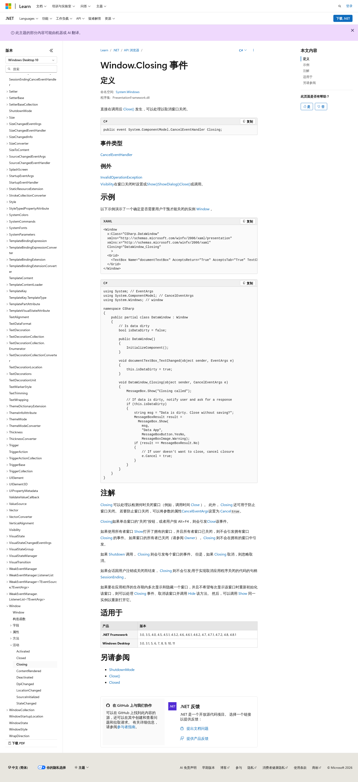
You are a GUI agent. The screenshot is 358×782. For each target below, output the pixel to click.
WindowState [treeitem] (18, 723)
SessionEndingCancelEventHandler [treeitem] (32, 82)
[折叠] (51, 50)
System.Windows (128, 92)
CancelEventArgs (195, 511)
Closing (106, 504)
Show (138, 531)
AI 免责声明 (188, 767)
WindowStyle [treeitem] (18, 729)
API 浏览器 (131, 50)
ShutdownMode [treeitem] (20, 111)
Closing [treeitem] (21, 664)
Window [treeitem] (18, 612)
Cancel (225, 511)
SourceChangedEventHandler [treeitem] (29, 163)
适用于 (308, 77)
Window (203, 208)
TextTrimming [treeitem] (18, 393)
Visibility (107, 184)
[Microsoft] (8, 6)
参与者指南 (126, 726)
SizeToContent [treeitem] (19, 150)
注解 (306, 70)
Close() (128, 109)
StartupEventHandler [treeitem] (23, 182)
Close (195, 504)
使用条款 (300, 767)
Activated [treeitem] (23, 651)
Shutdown (117, 554)
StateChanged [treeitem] (26, 703)
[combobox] (31, 60)
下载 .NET (343, 18)
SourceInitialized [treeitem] (27, 697)
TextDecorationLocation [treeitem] (25, 367)
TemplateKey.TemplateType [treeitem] (27, 297)
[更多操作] (254, 50)
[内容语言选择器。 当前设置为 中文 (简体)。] (18, 767)
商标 (315, 767)
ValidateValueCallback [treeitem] (24, 497)
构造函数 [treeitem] (19, 619)
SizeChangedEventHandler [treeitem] (27, 130)
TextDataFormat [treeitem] (20, 323)
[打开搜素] (339, 6)
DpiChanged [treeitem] (25, 684)
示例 (306, 64)
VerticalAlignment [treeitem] (21, 523)
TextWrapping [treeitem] (18, 399)
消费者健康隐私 (274, 767)
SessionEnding (112, 576)
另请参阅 (309, 83)
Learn (104, 50)
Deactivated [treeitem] (24, 677)
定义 (306, 59)
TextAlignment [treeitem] (19, 317)
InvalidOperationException (121, 177)
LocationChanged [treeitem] (28, 690)
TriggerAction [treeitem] (18, 451)
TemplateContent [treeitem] (21, 278)
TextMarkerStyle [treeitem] (20, 387)
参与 (239, 767)
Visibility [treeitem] (15, 529)
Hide (191, 593)
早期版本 (208, 767)
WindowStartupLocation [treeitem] (26, 716)
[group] (179, 249)
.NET (116, 50)
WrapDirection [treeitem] (19, 736)
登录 (349, 6)
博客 (223, 767)
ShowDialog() (168, 184)
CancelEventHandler (116, 154)
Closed (114, 682)
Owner (189, 537)
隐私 (250, 767)
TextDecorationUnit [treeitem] (22, 380)
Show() (152, 184)
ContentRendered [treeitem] (28, 671)
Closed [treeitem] (21, 658)
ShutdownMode (121, 669)
